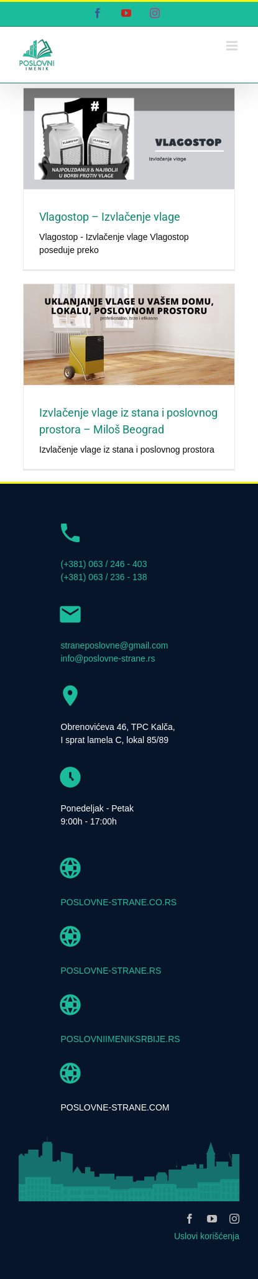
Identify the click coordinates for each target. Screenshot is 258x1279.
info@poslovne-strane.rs (108, 658)
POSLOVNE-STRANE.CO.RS (119, 902)
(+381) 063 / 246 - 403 (104, 564)
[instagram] (234, 1219)
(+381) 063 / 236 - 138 (104, 577)
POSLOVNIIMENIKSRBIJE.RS (120, 1039)
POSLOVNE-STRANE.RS (111, 971)
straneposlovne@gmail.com (114, 645)
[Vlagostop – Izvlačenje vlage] (129, 138)
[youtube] (212, 1219)
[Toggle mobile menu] (232, 45)
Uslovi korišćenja (206, 1236)
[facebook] (190, 1219)
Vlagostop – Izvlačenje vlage (109, 216)
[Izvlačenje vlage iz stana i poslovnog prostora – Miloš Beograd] (129, 334)
